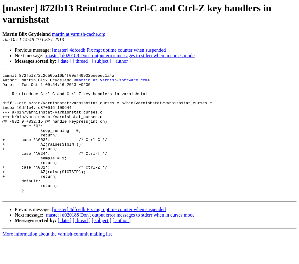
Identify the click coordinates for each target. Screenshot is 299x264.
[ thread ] (82, 61)
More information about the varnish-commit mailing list (57, 258)
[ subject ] (101, 61)
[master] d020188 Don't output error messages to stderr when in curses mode (120, 55)
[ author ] (122, 61)
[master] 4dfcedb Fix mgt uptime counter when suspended (109, 50)
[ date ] (64, 61)
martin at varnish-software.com (112, 81)
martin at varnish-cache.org (78, 34)
